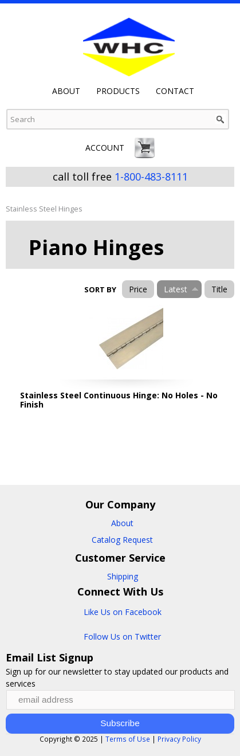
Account (104, 147)
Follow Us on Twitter (122, 636)
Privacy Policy (179, 738)
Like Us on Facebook (123, 611)
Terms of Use (127, 738)
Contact (175, 91)
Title (219, 289)
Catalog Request (122, 539)
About (66, 91)
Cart (145, 148)
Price (138, 289)
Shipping (122, 576)
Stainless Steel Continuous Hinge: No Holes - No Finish (119, 400)
